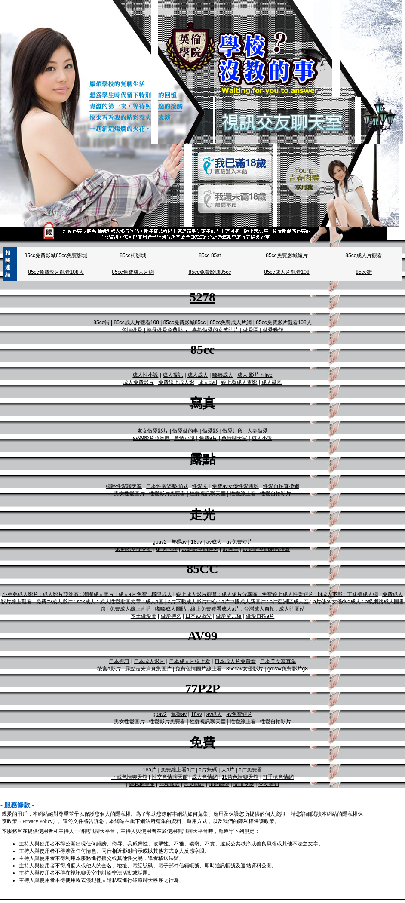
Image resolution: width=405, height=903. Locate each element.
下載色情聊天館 (129, 777)
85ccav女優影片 (244, 669)
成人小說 (262, 438)
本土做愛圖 (143, 616)
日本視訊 (119, 661)
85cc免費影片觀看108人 (55, 272)
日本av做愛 (198, 616)
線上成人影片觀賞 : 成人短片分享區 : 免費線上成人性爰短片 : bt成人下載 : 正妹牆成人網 (277, 594)
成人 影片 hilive (255, 375)
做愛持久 (171, 616)
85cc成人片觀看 (363, 255)
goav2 (160, 542)
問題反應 (243, 784)
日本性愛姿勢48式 (167, 486)
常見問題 (194, 784)
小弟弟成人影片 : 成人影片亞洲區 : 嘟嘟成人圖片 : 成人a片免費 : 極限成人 (87, 594)
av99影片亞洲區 (151, 438)
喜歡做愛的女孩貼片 (215, 330)
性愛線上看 (243, 494)
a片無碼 (208, 770)
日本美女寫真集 (278, 661)
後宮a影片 (109, 669)
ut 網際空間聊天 (199, 549)
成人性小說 (145, 375)
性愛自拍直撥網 (281, 486)
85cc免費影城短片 (286, 255)
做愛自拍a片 (260, 616)
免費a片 (208, 438)
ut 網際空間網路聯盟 (266, 549)
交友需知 (268, 784)
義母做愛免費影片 (167, 330)
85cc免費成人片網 (132, 272)
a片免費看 (250, 770)
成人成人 (197, 375)
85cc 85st (210, 255)
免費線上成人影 (176, 382)
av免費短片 (239, 542)
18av (196, 542)
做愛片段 (232, 431)
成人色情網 (205, 777)
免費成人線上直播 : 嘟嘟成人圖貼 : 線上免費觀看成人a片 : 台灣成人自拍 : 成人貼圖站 (207, 609)
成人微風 (271, 382)
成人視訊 (173, 375)
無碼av (179, 542)
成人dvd (207, 382)
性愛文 (200, 486)
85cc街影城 (133, 255)
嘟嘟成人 (222, 375)
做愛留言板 (229, 616)
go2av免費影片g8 (287, 669)
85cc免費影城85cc (210, 272)
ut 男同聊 (166, 549)
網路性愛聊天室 (124, 486)
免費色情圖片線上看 (198, 669)
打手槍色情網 (278, 777)
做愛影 (210, 431)
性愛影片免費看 (167, 494)
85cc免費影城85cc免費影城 (56, 255)
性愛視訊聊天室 (208, 494)
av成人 (214, 542)
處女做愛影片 (152, 431)
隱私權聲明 (142, 784)
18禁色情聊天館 (240, 777)
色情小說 (184, 438)
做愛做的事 (185, 431)
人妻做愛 (257, 431)
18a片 (149, 770)
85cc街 (363, 272)
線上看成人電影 (239, 382)
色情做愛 (132, 330)
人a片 (228, 770)
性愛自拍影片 (275, 494)
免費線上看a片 (178, 770)
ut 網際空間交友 (133, 549)
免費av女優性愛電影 (235, 486)
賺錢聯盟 (219, 784)
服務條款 (169, 784)
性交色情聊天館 (170, 777)
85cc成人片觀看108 (286, 272)
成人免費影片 (138, 382)
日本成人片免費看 (235, 661)
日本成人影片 (149, 661)
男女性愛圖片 (129, 494)
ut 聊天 (230, 549)
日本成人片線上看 (189, 661)
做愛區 (250, 330)
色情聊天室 (234, 438)
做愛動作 (273, 330)
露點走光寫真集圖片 (148, 669)
